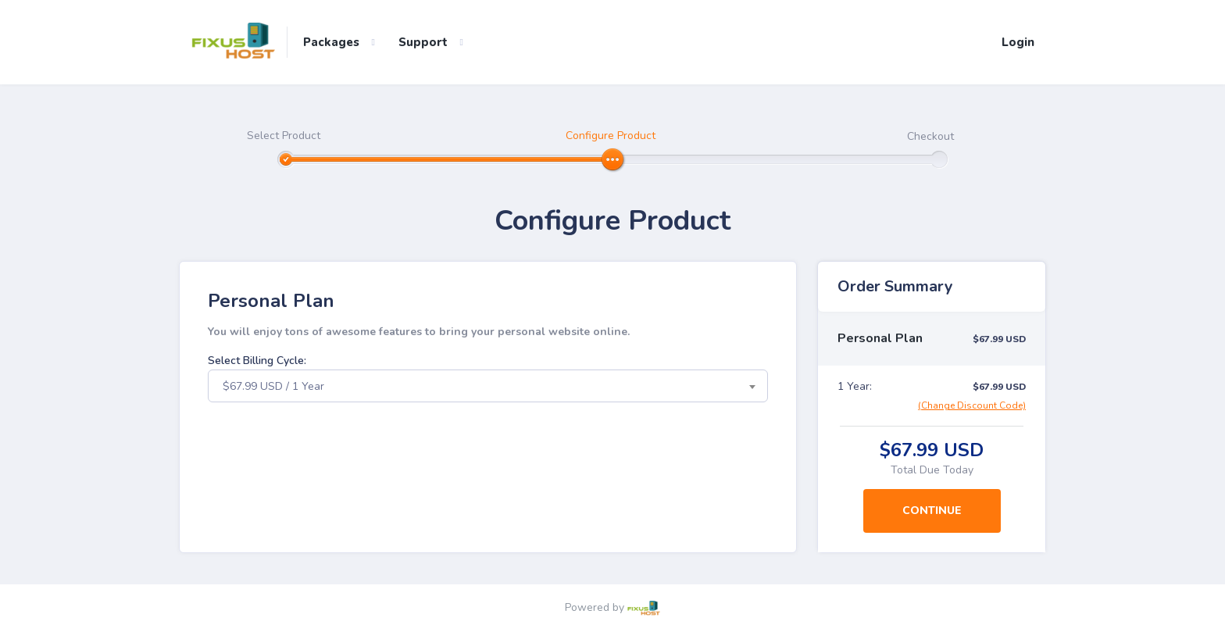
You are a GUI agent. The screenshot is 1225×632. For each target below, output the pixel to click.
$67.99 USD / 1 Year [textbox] (273, 386)
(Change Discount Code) (972, 405)
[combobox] (488, 386)
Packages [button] (331, 42)
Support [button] (423, 42)
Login (1018, 42)
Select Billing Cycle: (257, 360)
